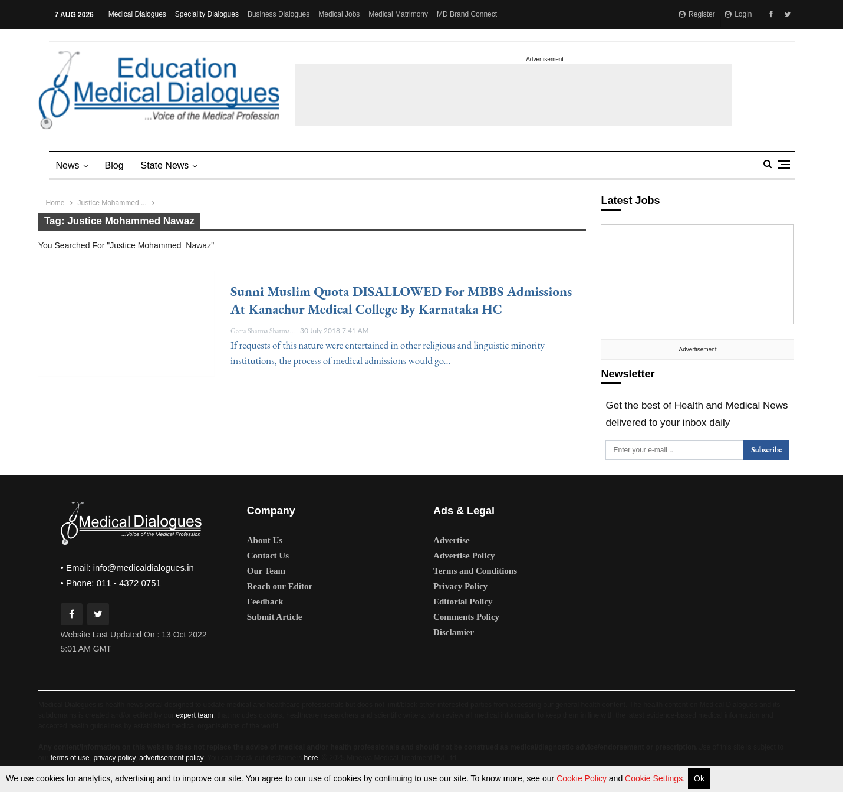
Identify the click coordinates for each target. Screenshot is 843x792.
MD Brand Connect (467, 14)
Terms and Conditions (475, 570)
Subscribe (766, 450)
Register (697, 14)
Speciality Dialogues (207, 14)
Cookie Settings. (655, 778)
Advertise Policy (464, 555)
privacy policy (114, 757)
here (311, 757)
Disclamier (453, 631)
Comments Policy (466, 616)
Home (55, 203)
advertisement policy (171, 757)
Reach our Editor (279, 585)
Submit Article (274, 616)
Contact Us (268, 555)
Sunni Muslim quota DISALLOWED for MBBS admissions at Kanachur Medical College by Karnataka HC (401, 300)
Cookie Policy (582, 778)
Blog (114, 165)
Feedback (265, 601)
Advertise (451, 539)
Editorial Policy (462, 601)
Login (738, 14)
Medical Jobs (339, 14)
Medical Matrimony (398, 14)
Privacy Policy (460, 585)
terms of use (70, 757)
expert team (194, 715)
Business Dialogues (278, 14)
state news (165, 165)
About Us (264, 539)
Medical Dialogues (137, 14)
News (68, 165)
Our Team (266, 570)
